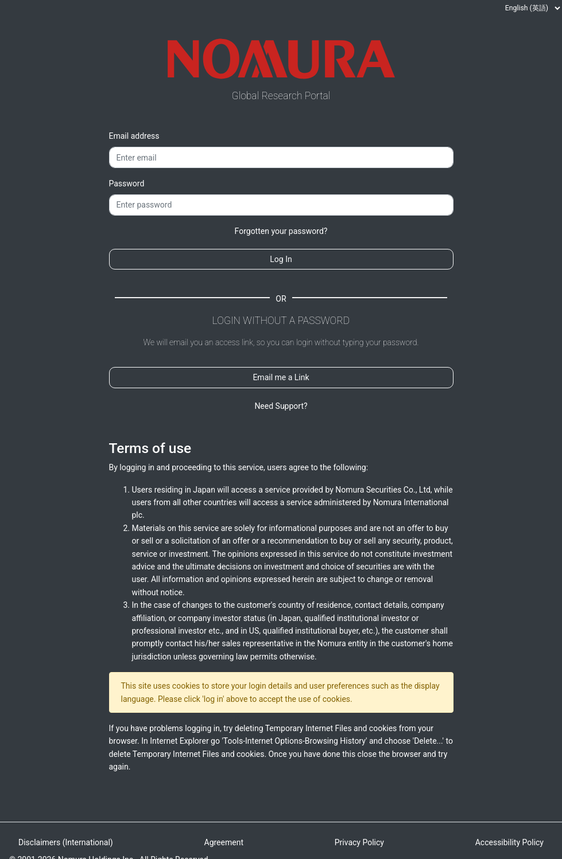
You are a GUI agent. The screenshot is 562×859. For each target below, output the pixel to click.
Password (127, 183)
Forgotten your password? (281, 231)
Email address (134, 135)
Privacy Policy (359, 842)
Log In (281, 259)
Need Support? (280, 406)
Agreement (223, 842)
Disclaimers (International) (65, 842)
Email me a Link (281, 377)
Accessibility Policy (509, 842)
